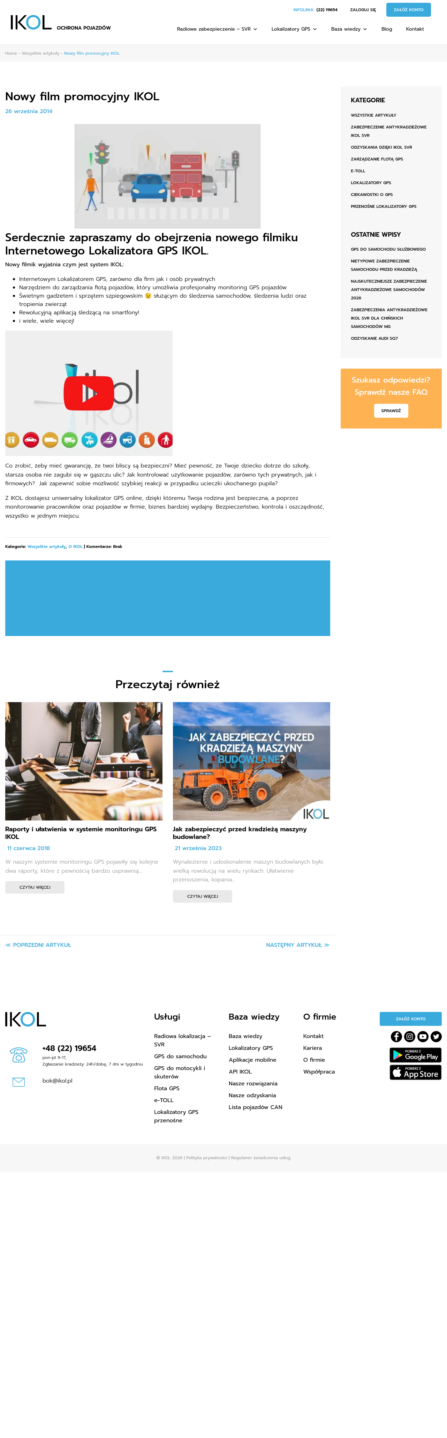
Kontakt (415, 29)
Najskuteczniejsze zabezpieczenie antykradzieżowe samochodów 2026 (389, 289)
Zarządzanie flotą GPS (377, 159)
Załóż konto (409, 10)
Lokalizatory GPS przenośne (176, 1116)
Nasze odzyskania (252, 1095)
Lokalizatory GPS (294, 29)
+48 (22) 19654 (70, 1048)
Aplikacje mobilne (252, 1060)
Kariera (312, 1048)
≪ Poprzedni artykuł (38, 945)
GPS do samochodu (180, 1056)
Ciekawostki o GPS (372, 194)
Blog (386, 29)
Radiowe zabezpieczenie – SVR (217, 29)
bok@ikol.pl (58, 1081)
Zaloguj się (363, 10)
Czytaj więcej (35, 887)
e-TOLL (358, 171)
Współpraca (319, 1072)
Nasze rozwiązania (253, 1083)
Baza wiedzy (349, 29)
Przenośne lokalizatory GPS (384, 206)
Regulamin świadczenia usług (260, 1158)
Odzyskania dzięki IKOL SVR (381, 147)
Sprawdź (391, 411)
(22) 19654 (327, 10)
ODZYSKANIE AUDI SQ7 (374, 338)
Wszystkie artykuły (47, 546)
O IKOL (75, 546)
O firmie (314, 1060)
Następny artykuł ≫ (298, 945)
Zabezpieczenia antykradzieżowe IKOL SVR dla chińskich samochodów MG (389, 318)
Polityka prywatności (206, 1158)
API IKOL (240, 1072)
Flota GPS (166, 1088)
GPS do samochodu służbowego (388, 249)
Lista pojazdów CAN (255, 1107)
